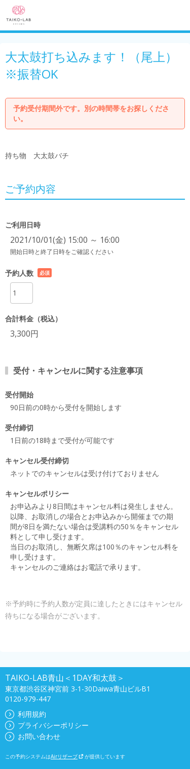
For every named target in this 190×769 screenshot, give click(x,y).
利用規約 (25, 714)
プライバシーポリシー (47, 725)
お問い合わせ (32, 736)
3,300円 (24, 333)
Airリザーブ (67, 756)
